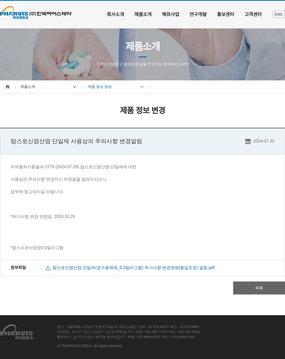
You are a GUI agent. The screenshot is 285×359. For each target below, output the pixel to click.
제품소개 (143, 14)
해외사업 (170, 14)
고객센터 (253, 14)
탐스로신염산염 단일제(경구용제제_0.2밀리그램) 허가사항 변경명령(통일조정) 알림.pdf (134, 267)
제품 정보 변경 (100, 87)
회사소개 (115, 14)
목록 (259, 288)
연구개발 (197, 14)
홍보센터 (225, 14)
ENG (278, 14)
